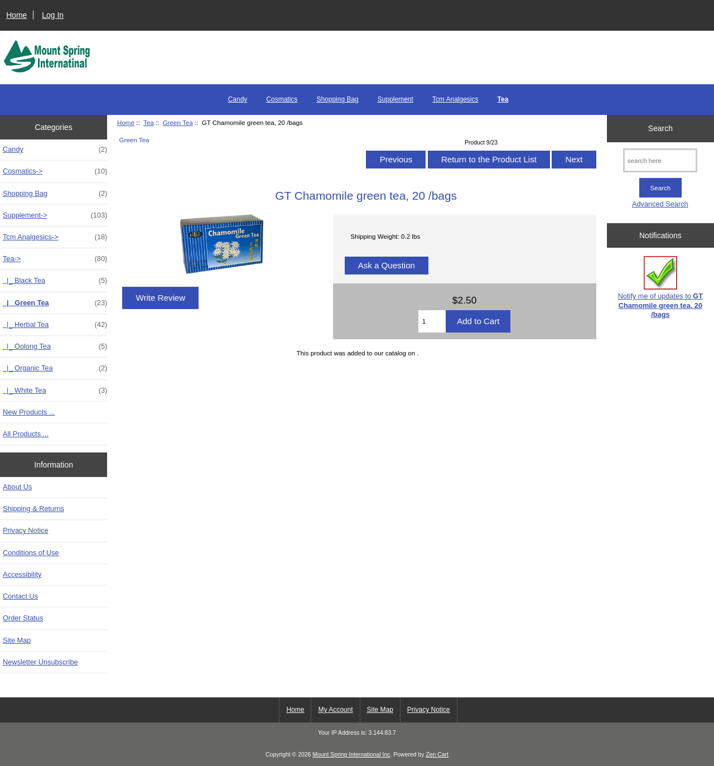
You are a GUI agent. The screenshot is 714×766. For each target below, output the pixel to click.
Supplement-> (55, 215)
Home (16, 15)
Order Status (23, 618)
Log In (53, 15)
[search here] (660, 160)
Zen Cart (437, 754)
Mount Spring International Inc (351, 754)
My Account (335, 710)
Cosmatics (281, 99)
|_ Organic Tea (55, 368)
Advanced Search (660, 204)
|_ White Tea (55, 390)
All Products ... (26, 434)
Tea (148, 122)
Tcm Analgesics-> (55, 237)
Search (660, 128)
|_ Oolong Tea (55, 346)
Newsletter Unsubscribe (40, 662)
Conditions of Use (31, 552)
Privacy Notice (25, 530)
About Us (17, 487)
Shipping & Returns (33, 508)
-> (55, 258)
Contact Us (20, 596)
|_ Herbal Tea (55, 324)
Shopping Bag (337, 99)
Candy (238, 99)
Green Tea (178, 122)
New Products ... (29, 412)
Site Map (17, 640)
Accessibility (22, 574)
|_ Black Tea (55, 280)
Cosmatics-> (55, 171)
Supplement (395, 99)
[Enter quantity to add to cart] (432, 321)
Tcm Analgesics (455, 99)
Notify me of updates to (660, 287)
